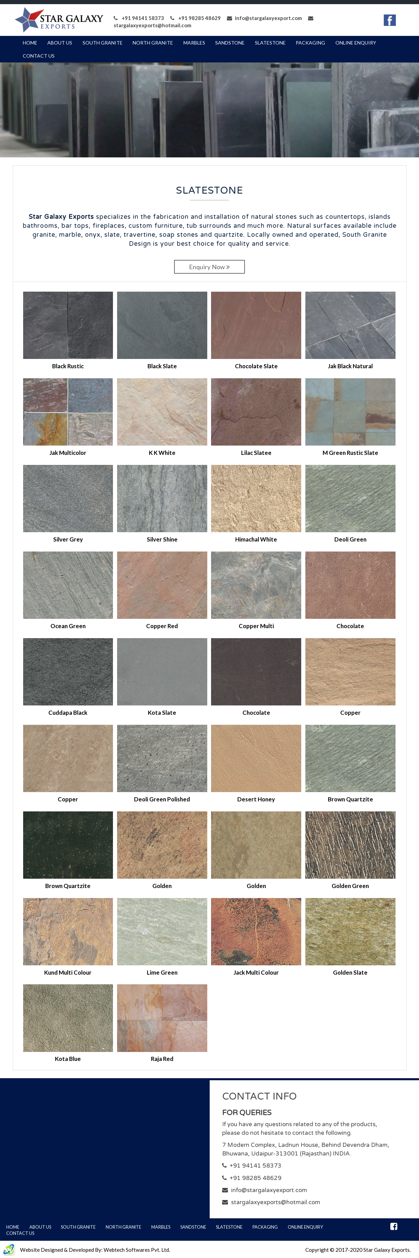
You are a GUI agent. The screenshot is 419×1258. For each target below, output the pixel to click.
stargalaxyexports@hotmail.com (275, 1202)
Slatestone (270, 43)
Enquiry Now (209, 267)
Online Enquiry (355, 43)
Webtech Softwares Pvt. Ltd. (137, 1250)
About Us (59, 43)
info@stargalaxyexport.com (264, 18)
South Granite (103, 43)
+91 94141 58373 (139, 18)
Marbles (194, 43)
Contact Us (39, 56)
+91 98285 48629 (195, 18)
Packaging (310, 43)
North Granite (153, 43)
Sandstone (230, 43)
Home (30, 43)
